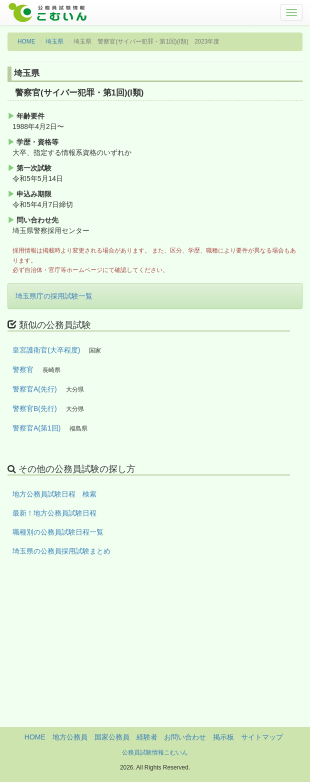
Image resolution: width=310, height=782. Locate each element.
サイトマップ (262, 737)
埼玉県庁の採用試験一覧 (54, 296)
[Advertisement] (155, 657)
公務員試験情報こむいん (155, 752)
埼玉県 (55, 41)
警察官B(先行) (34, 408)
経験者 (147, 737)
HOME (27, 41)
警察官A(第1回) (36, 428)
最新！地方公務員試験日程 (54, 513)
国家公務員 (112, 737)
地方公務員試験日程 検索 (54, 494)
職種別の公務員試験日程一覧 (58, 532)
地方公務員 (70, 737)
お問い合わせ (185, 737)
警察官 (23, 370)
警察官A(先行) (34, 389)
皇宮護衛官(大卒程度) (46, 350)
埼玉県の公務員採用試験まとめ (61, 551)
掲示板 (223, 737)
